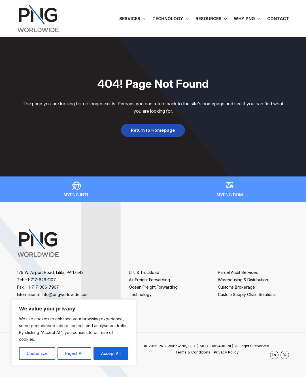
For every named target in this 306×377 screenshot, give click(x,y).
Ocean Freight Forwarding (153, 287)
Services (129, 18)
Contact (278, 18)
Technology (167, 18)
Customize (37, 353)
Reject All (74, 353)
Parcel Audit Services (238, 272)
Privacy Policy (226, 352)
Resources (209, 18)
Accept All (111, 353)
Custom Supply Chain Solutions (247, 294)
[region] (73, 332)
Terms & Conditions (192, 352)
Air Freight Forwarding (149, 279)
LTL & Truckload (144, 272)
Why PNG (244, 18)
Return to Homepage (153, 130)
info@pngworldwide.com (65, 294)
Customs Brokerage (236, 287)
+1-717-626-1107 (40, 279)
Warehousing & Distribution (243, 279)
